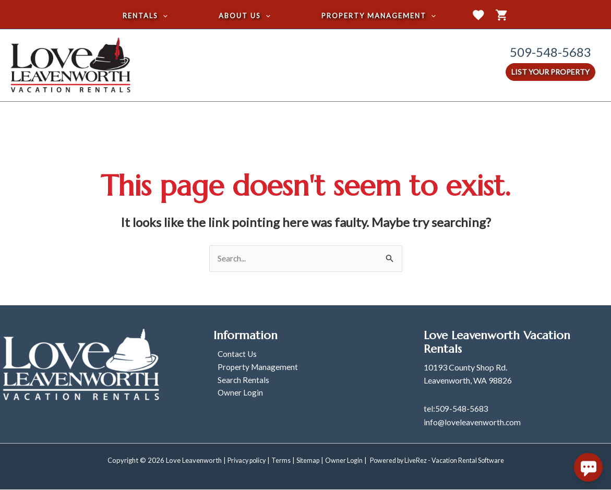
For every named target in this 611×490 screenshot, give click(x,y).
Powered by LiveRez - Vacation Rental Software (440, 461)
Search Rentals (239, 382)
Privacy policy (240, 461)
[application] (167, 16)
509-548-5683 (550, 51)
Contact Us (233, 355)
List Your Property (550, 71)
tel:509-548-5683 (456, 409)
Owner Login (236, 395)
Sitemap (304, 461)
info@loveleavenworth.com (473, 422)
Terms (276, 461)
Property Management (254, 368)
